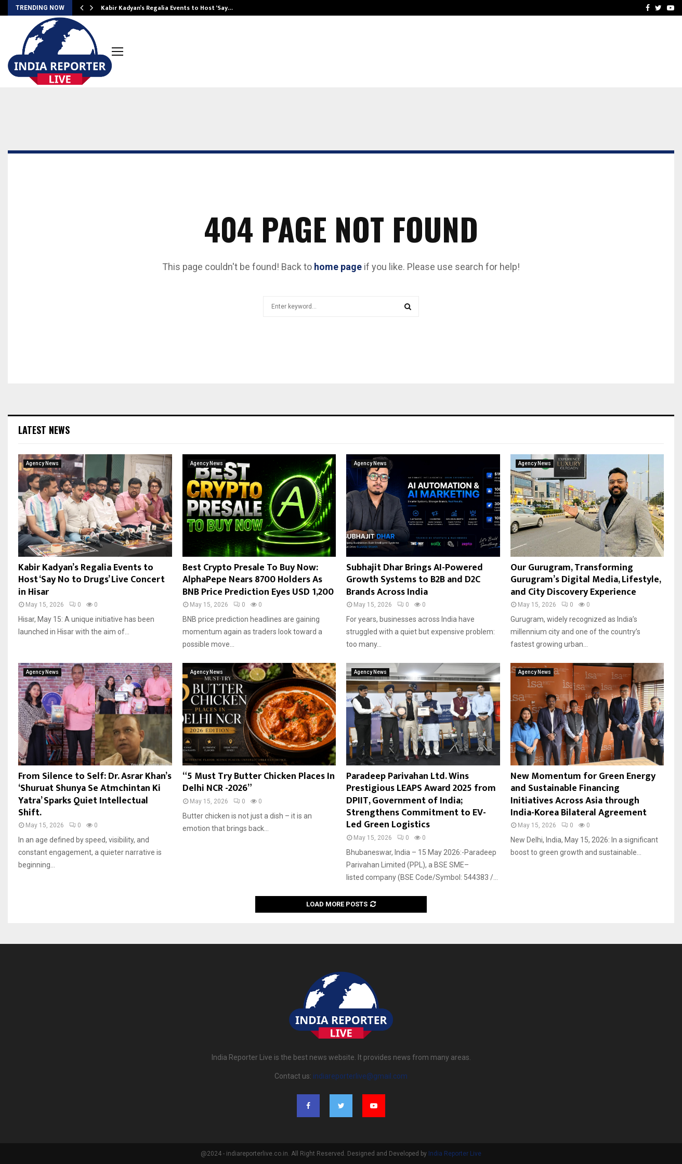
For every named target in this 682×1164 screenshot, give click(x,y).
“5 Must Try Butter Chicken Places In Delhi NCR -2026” (258, 782)
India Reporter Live (454, 1153)
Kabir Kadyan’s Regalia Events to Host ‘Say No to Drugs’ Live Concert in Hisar (91, 580)
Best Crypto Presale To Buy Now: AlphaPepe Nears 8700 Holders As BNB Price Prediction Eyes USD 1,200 (258, 580)
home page (338, 266)
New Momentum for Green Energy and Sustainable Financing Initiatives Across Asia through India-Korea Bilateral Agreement (582, 795)
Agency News (42, 463)
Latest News (44, 430)
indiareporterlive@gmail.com (360, 1076)
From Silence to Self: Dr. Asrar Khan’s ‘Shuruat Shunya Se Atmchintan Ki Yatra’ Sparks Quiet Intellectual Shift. (95, 795)
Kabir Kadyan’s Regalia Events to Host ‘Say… (167, 8)
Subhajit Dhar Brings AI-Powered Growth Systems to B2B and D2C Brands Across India (414, 580)
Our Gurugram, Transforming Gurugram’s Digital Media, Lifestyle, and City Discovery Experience (585, 580)
